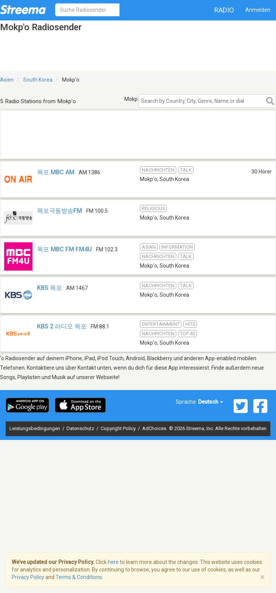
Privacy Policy (28, 577)
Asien (7, 80)
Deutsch (210, 402)
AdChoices (154, 428)
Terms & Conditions (79, 577)
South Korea (38, 80)
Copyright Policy (119, 428)
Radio (224, 10)
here (113, 562)
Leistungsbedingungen (35, 428)
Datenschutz (81, 428)
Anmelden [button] (257, 10)
